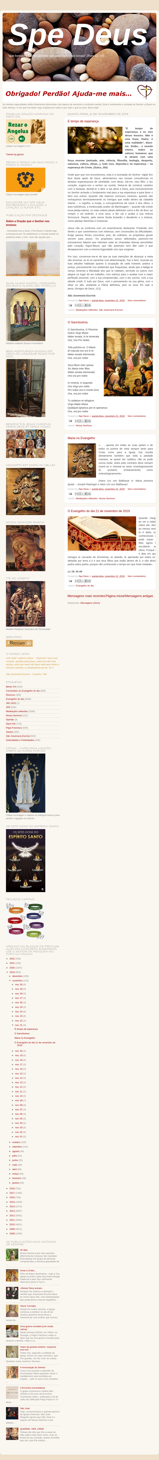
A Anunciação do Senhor (32, 1367)
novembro (17, 980)
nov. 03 (19, 1127)
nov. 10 (19, 1096)
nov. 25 (19, 1007)
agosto (16, 1151)
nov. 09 (19, 1100)
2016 (12, 1197)
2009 (12, 1229)
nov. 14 (19, 1078)
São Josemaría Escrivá (111, 310)
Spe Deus (78, 34)
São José (25, 1408)
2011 (12, 1220)
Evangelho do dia (85, 585)
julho (15, 1155)
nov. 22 (19, 1020)
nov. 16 (19, 1069)
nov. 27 (19, 998)
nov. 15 (19, 1073)
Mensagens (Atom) (90, 603)
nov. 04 (19, 1123)
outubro (16, 1142)
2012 (12, 1215)
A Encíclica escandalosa (32, 1388)
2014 (12, 1206)
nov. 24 (19, 1011)
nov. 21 (19, 1025)
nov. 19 (19, 1055)
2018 (12, 1188)
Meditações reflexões (87, 310)
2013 (12, 1211)
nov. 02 (19, 1132)
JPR (8, 707)
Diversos (10, 695)
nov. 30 (19, 984)
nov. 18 (19, 1060)
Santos (9, 732)
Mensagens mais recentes (86, 596)
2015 (12, 1202)
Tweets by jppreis (15, 154)
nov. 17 (19, 1064)
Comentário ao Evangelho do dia (23, 690)
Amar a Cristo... (28, 1270)
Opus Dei (11, 723)
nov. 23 (19, 1016)
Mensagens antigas (139, 596)
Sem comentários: (137, 300)
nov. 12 (19, 1087)
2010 (12, 1224)
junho (15, 1160)
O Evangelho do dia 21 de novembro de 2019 (99, 511)
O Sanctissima (78, 322)
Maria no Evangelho (81, 438)
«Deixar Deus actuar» (31, 1288)
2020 (12, 967)
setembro (17, 1146)
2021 (12, 963)
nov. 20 (19, 1051)
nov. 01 (19, 1136)
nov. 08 (19, 1105)
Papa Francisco (14, 727)
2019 (12, 972)
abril (14, 1169)
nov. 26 (19, 1002)
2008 (12, 1233)
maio (15, 1165)
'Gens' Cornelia (28, 1306)
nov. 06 (19, 1114)
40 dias (24, 1250)
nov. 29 (19, 989)
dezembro (17, 976)
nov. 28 (19, 993)
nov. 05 (19, 1118)
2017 (12, 1193)
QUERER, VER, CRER (32, 1429)
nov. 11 (19, 1091)
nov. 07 (19, 1109)
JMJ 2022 (11, 703)
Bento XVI (11, 686)
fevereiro (17, 1178)
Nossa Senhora (84, 425)
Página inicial (115, 596)
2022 (12, 958)
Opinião (10, 719)
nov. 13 (19, 1082)
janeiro (16, 1183)
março (15, 1173)
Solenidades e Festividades (20, 740)
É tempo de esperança (83, 121)
